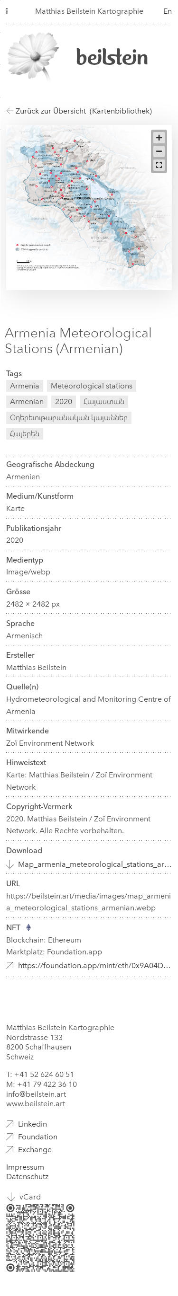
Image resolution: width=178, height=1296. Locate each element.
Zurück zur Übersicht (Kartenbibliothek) (79, 110)
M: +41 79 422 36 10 (41, 1084)
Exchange (35, 1149)
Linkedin (32, 1124)
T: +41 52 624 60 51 (40, 1074)
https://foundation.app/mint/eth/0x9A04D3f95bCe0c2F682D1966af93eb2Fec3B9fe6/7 (95, 965)
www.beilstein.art (35, 1103)
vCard (30, 1196)
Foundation (37, 1136)
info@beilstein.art (36, 1094)
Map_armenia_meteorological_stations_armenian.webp (95, 864)
